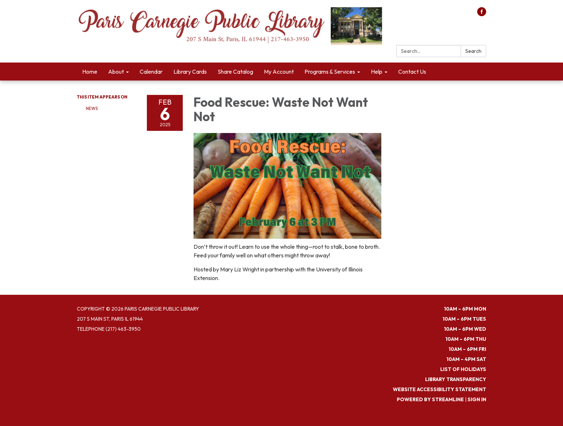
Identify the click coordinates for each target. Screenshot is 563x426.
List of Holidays (463, 369)
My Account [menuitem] (279, 71)
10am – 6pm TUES (464, 319)
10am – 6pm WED (465, 329)
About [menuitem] (116, 71)
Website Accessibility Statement (439, 389)
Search (473, 51)
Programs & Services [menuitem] (329, 71)
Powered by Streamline (430, 399)
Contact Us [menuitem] (412, 71)
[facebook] (481, 14)
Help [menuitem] (376, 71)
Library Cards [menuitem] (190, 71)
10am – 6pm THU (465, 339)
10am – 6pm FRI (467, 349)
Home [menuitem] (89, 71)
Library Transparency (455, 379)
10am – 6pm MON (465, 309)
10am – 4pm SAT (466, 359)
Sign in (476, 399)
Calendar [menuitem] (151, 71)
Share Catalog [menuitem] (235, 71)
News (92, 108)
